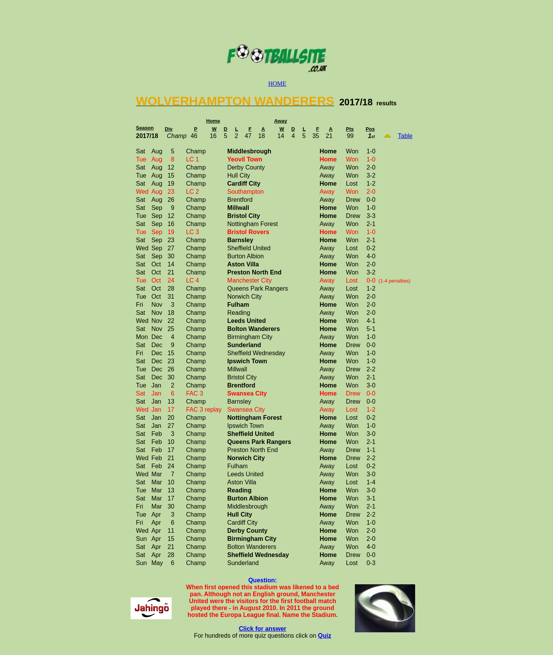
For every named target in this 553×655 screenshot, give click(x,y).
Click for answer (262, 628)
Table (405, 136)
